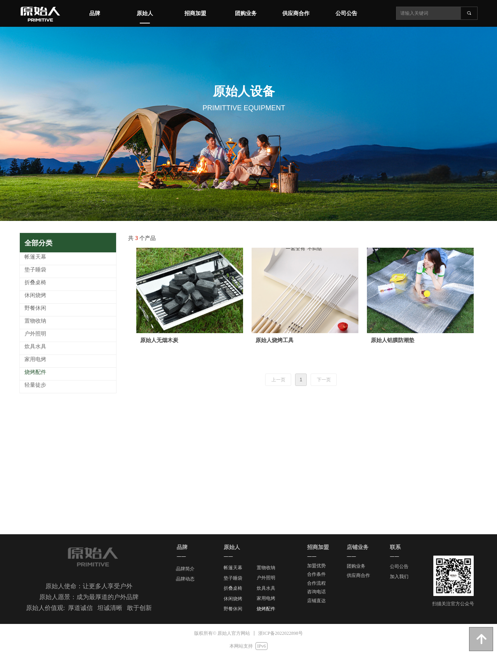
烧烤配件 (266, 609)
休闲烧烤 (233, 598)
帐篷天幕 (233, 567)
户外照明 (266, 577)
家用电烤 (266, 598)
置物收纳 (266, 567)
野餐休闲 (233, 609)
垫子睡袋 (233, 578)
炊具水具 (266, 588)
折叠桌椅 (233, 588)
